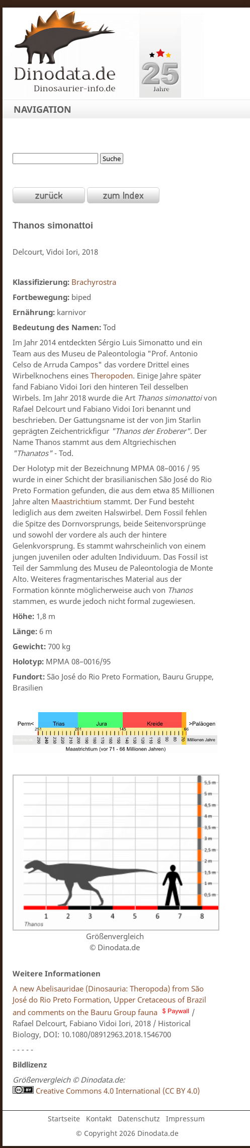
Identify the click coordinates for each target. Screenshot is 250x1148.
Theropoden (112, 375)
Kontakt (99, 1118)
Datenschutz (139, 1118)
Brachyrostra (93, 282)
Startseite (64, 1118)
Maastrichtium (76, 501)
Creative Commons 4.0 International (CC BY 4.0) (106, 1091)
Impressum (185, 1118)
